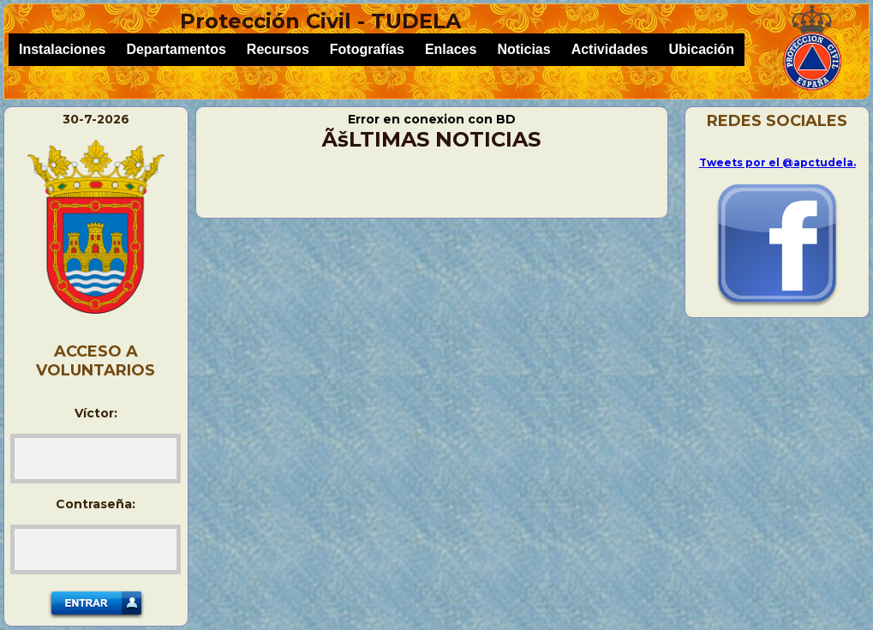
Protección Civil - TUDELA (320, 21)
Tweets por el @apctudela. (777, 162)
